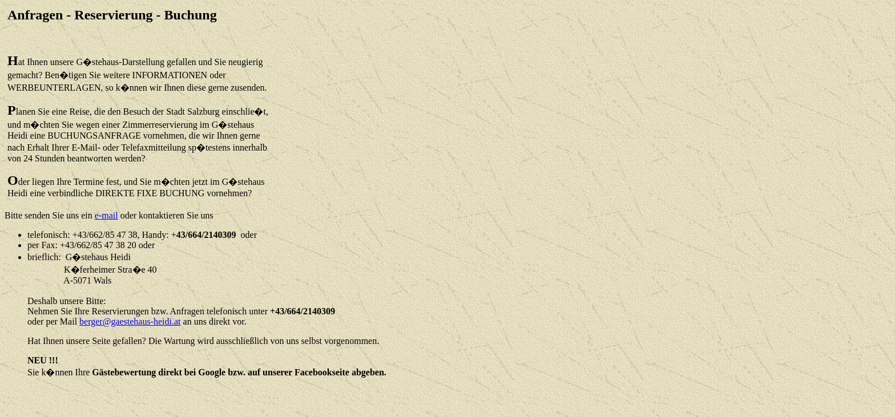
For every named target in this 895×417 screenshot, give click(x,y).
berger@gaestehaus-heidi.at (129, 321)
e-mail (106, 215)
